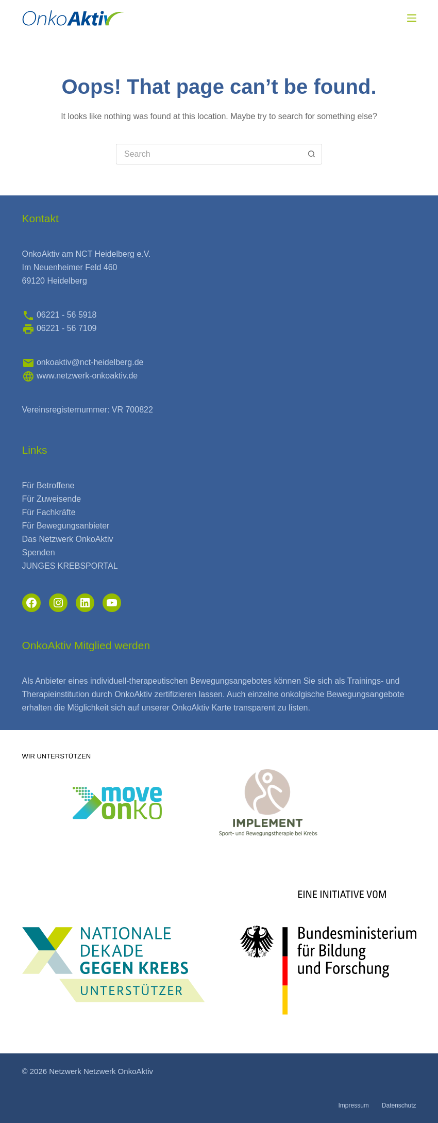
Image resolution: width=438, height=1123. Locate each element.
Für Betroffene (48, 485)
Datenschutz (399, 1105)
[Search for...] (208, 154)
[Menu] (411, 18)
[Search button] (311, 154)
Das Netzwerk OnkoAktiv (67, 539)
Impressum (353, 1105)
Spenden (38, 552)
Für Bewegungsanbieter (66, 525)
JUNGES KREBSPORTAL (70, 566)
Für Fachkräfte (49, 512)
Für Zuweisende (51, 498)
